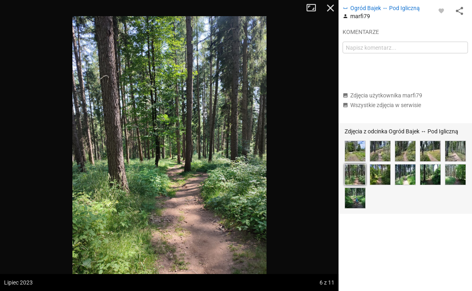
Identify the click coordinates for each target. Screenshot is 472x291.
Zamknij (330, 8)
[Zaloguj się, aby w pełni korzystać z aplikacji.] (441, 10)
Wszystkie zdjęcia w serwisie (382, 105)
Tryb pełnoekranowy (314, 8)
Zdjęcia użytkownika (382, 95)
